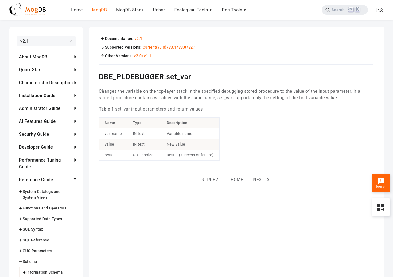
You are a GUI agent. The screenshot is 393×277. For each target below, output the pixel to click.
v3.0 (182, 47)
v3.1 (173, 47)
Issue (380, 183)
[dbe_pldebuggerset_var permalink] (94, 76)
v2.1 (138, 39)
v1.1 (147, 56)
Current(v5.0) (155, 47)
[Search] (344, 10)
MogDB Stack (130, 9)
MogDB (99, 9)
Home (77, 9)
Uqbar (159, 9)
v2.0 (138, 56)
